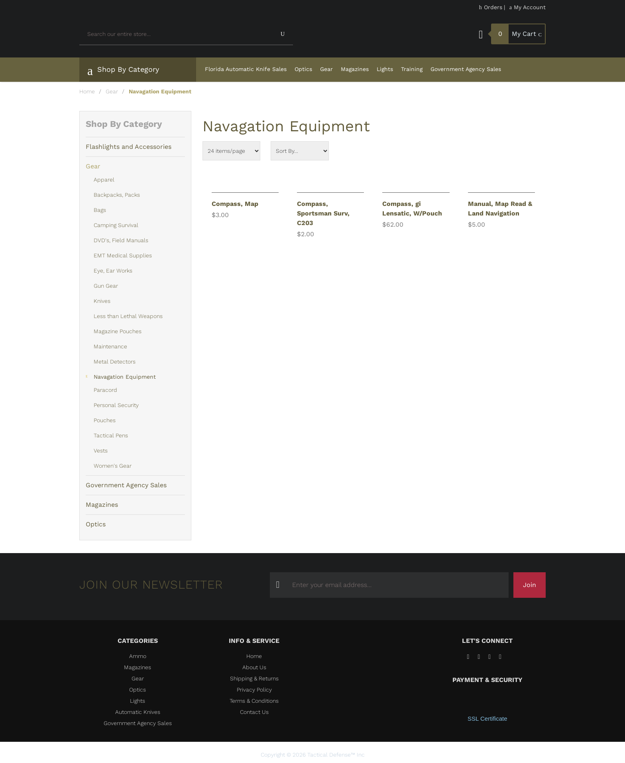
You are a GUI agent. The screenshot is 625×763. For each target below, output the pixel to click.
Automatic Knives (137, 712)
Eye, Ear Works (113, 270)
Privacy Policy (254, 689)
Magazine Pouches (118, 331)
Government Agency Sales (465, 69)
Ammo (137, 656)
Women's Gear (113, 466)
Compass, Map (235, 204)
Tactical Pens (111, 435)
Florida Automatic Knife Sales (246, 69)
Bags (100, 210)
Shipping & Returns (254, 678)
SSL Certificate (487, 718)
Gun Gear (106, 286)
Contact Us (254, 712)
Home (87, 91)
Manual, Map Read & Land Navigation (500, 208)
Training (412, 69)
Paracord (105, 390)
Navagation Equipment (125, 377)
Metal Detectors (115, 361)
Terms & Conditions (254, 701)
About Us (254, 667)
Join (529, 585)
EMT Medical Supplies (123, 255)
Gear (326, 69)
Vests (101, 450)
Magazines (355, 69)
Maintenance (110, 346)
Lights (385, 69)
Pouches (105, 420)
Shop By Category (123, 70)
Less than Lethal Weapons (128, 316)
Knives (102, 301)
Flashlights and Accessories (128, 146)
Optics (303, 69)
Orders (490, 7)
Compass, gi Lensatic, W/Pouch (412, 208)
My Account (527, 7)
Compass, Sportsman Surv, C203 (323, 213)
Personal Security (116, 405)
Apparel (104, 179)
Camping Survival (116, 225)
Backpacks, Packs (117, 195)
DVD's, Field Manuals (121, 240)
